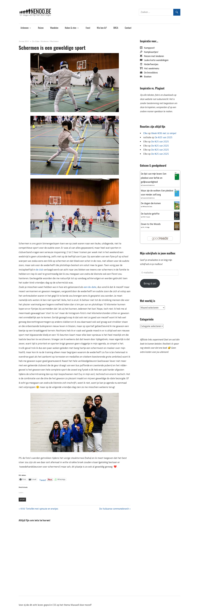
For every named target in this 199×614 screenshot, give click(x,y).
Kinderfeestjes (150, 64)
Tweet (42, 479)
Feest (88, 27)
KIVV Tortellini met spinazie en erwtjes (39, 508)
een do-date (90, 287)
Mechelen (54, 41)
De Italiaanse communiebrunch (114, 508)
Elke (145, 133)
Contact (128, 27)
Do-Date (35, 41)
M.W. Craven (146, 217)
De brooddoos (150, 72)
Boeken (146, 76)
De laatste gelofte (150, 213)
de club (39, 269)
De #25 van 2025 (163, 137)
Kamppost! (148, 48)
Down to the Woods (151, 224)
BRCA (115, 27)
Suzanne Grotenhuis (148, 185)
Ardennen (25, 27)
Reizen (41, 27)
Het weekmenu (150, 68)
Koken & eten (70, 27)
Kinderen (45, 41)
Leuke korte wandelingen (155, 60)
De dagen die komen (151, 203)
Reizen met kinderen (153, 56)
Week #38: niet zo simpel (163, 133)
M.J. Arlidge (145, 227)
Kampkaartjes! (150, 52)
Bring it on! (150, 283)
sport (22, 499)
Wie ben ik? (102, 27)
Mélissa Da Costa (147, 206)
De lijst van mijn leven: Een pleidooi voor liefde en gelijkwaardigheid (153, 178)
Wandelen (54, 27)
